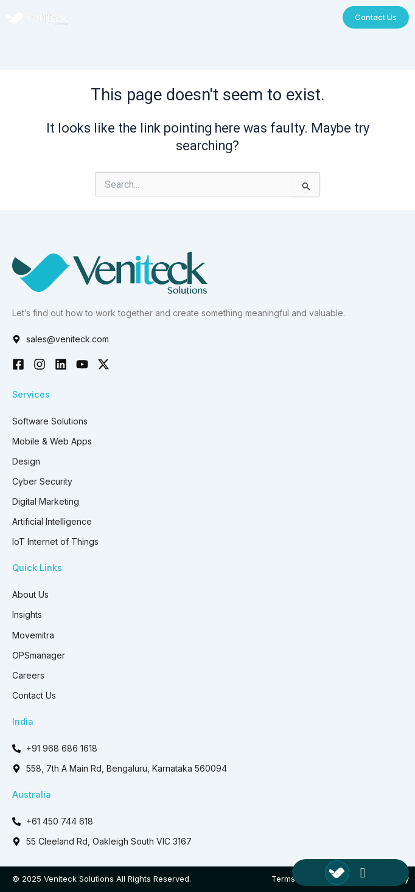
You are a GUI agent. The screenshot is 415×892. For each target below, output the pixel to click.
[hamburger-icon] (363, 873)
